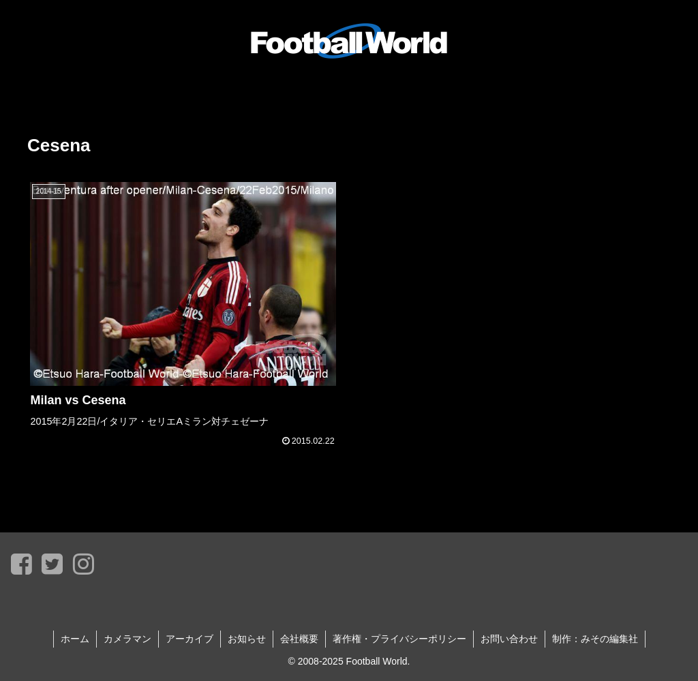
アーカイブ (189, 638)
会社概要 (299, 638)
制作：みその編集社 (595, 638)
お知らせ (247, 638)
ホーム (75, 638)
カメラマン (127, 638)
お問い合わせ (509, 638)
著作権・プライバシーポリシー (399, 638)
